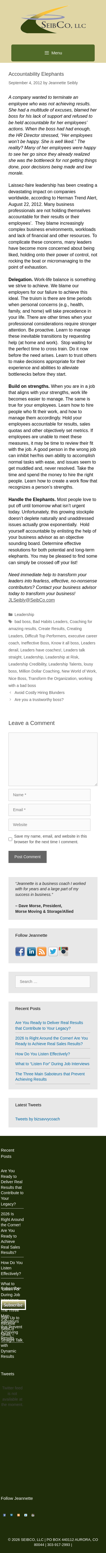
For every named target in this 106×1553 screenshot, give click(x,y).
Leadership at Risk (62, 657)
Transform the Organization (53, 678)
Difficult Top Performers (45, 636)
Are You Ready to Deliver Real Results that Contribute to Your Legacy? (12, 1187)
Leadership (24, 614)
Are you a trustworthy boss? (39, 699)
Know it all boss (65, 643)
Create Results (51, 628)
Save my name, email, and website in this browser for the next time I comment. (50, 839)
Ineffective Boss (35, 643)
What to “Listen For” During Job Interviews (52, 1064)
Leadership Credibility (27, 664)
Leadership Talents (64, 664)
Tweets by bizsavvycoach (37, 1119)
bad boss (22, 621)
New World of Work (79, 671)
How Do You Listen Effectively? (42, 1054)
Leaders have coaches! (40, 650)
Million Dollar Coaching (39, 671)
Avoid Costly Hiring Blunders (39, 692)
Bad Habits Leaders (50, 621)
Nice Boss (17, 678)
